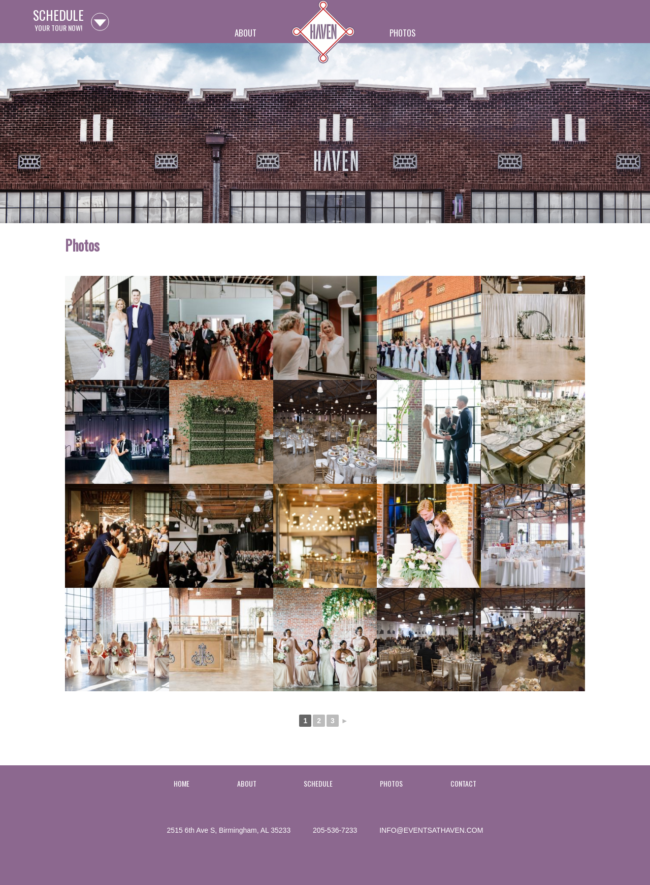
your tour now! (58, 21)
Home (323, 37)
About (245, 32)
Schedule (318, 783)
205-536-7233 (335, 830)
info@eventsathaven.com (431, 830)
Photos (402, 32)
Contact (463, 783)
